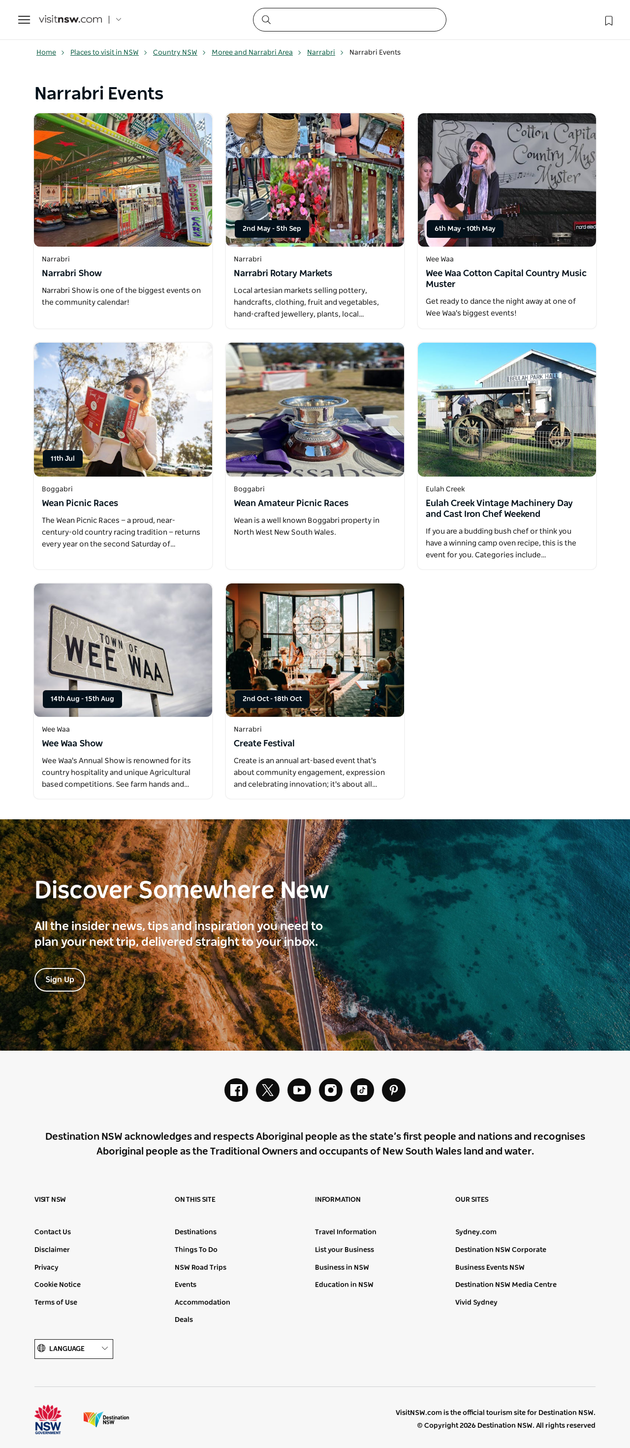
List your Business (344, 1250)
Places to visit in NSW (109, 53)
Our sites (472, 1199)
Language (73, 1348)
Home (50, 53)
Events (185, 1285)
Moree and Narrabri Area (257, 53)
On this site (195, 1199)
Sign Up (59, 980)
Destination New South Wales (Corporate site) (106, 1419)
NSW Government (57, 1419)
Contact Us (52, 1232)
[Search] (349, 20)
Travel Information (346, 1232)
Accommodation (202, 1302)
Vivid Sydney (476, 1302)
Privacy (46, 1267)
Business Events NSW (490, 1267)
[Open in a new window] (123, 180)
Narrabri (325, 53)
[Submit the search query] (266, 19)
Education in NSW (344, 1285)
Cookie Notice (57, 1285)
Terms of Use (55, 1302)
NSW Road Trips (200, 1267)
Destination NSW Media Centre (506, 1285)
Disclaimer (52, 1250)
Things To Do (196, 1250)
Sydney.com (476, 1232)
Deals (184, 1320)
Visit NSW (50, 1199)
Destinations (196, 1232)
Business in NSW (342, 1267)
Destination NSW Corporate (500, 1250)
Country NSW (179, 53)
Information (338, 1199)
